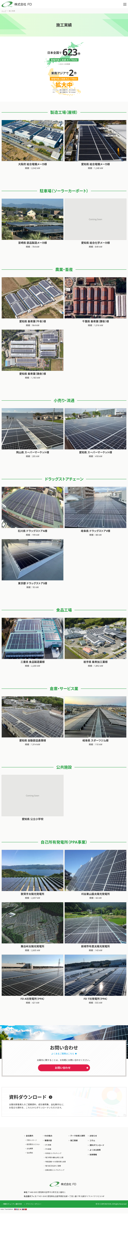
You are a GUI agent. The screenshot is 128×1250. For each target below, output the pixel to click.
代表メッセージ (32, 1140)
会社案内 (29, 1135)
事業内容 (48, 1140)
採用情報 (93, 1154)
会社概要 (30, 1149)
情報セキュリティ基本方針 (12, 1204)
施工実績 (74, 1140)
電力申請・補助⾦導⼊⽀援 (54, 1157)
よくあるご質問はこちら (62, 1053)
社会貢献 (30, 1153)
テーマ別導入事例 (77, 1135)
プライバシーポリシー (33, 1204)
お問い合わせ (63, 1068)
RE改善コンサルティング (53, 1153)
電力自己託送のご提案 (53, 1166)
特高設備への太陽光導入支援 (55, 1162)
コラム (92, 1140)
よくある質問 (95, 1150)
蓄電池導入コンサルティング (54, 1170)
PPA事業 (48, 1149)
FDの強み (48, 1135)
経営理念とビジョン (33, 1144)
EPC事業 (48, 1145)
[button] (125, 4)
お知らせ (93, 1135)
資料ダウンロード (97, 1145)
